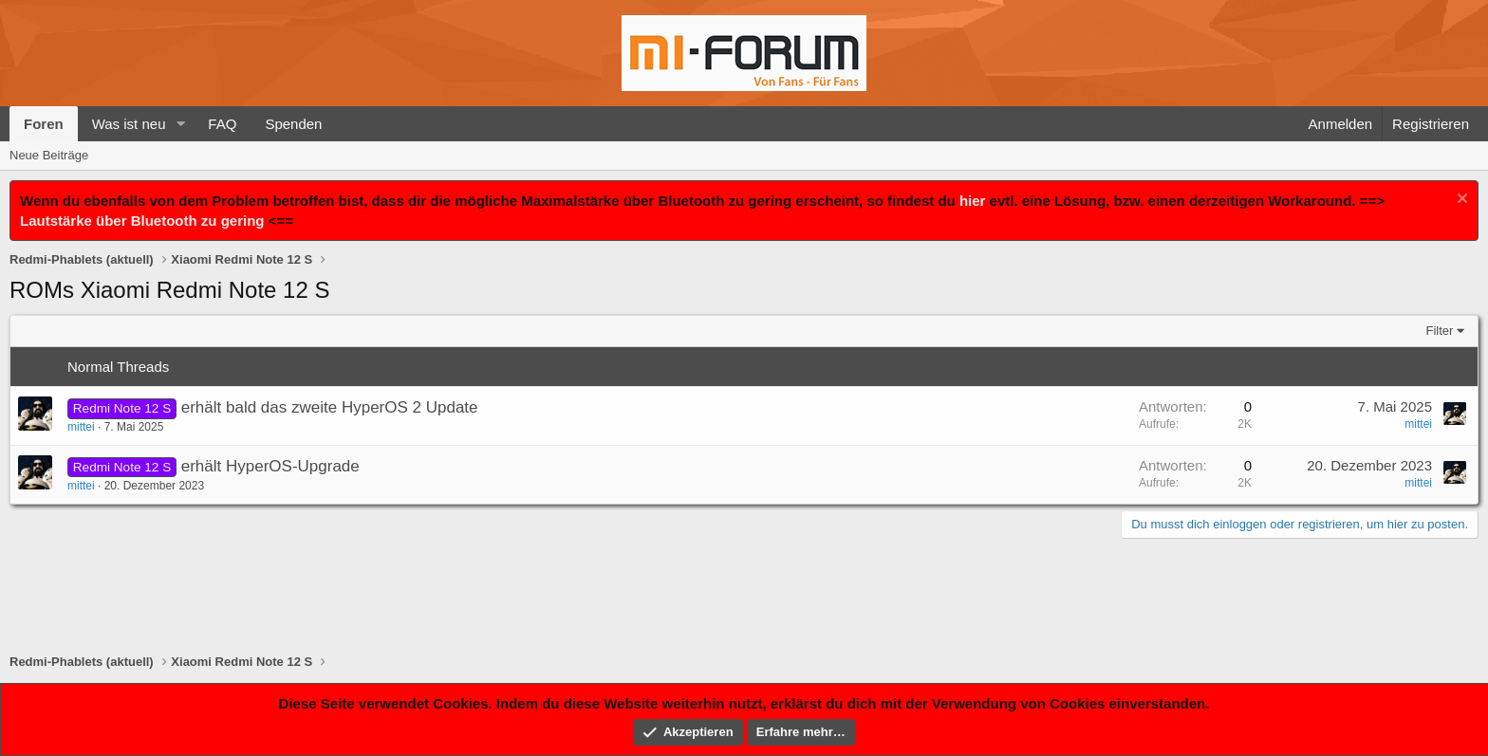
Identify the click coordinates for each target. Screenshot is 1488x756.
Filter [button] (1440, 330)
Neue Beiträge (48, 155)
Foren (44, 124)
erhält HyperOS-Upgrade (270, 466)
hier (972, 201)
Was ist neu (129, 124)
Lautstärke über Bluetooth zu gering (142, 220)
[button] (180, 123)
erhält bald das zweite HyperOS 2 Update (329, 407)
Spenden (293, 124)
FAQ (222, 124)
